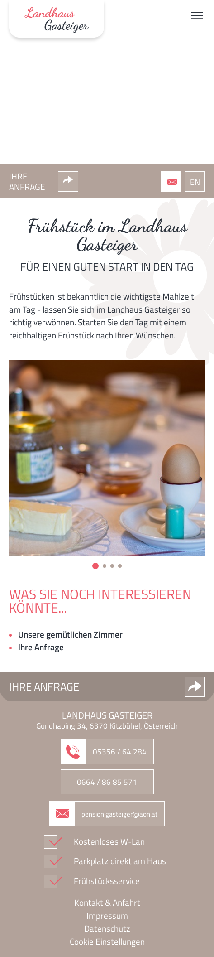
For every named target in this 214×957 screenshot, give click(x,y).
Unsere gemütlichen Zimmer (70, 634)
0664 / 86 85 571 (107, 782)
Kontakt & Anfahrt (107, 902)
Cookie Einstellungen (107, 941)
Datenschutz (107, 928)
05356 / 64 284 (177, 184)
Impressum (107, 915)
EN (195, 182)
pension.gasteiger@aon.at (119, 814)
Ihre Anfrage (41, 647)
